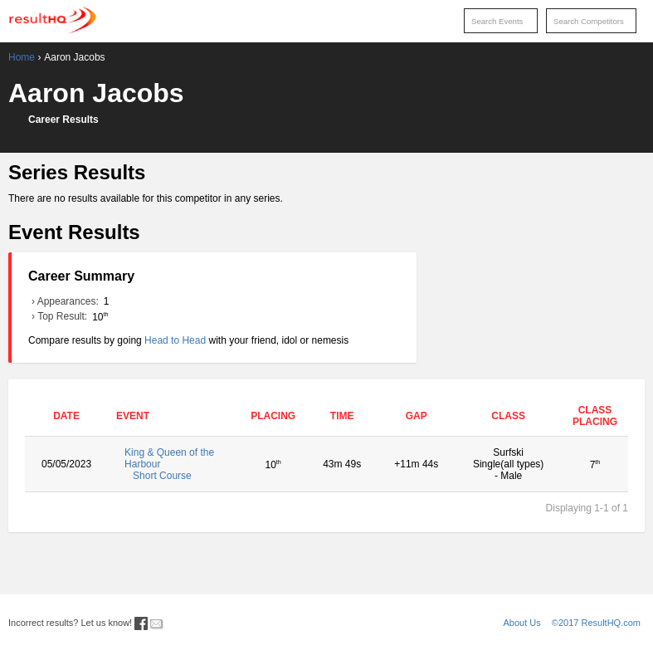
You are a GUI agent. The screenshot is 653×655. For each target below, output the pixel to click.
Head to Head (175, 340)
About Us (522, 623)
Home (21, 57)
